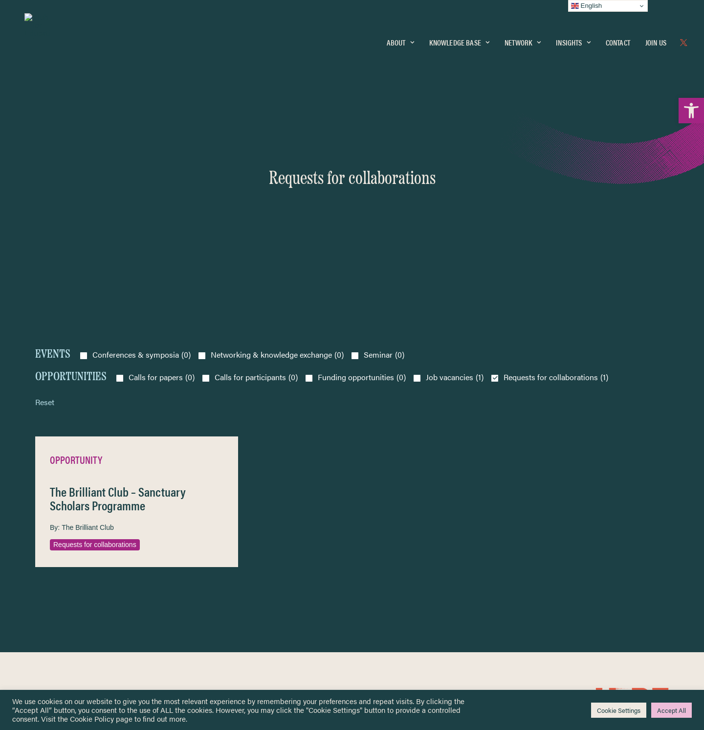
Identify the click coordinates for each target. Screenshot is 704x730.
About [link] (400, 42)
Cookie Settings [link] (618, 710)
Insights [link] (573, 42)
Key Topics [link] (375, 641)
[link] (691, 110)
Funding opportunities (362, 240)
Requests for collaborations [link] (94, 407)
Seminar (384, 218)
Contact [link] (618, 42)
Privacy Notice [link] (381, 556)
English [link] (586, 6)
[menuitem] (400, 42)
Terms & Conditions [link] (388, 567)
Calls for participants (256, 240)
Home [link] (44, 555)
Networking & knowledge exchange (277, 218)
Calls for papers (162, 240)
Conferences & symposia (141, 218)
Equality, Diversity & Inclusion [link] (401, 579)
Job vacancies (455, 240)
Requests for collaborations (556, 240)
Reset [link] (44, 265)
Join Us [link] (655, 42)
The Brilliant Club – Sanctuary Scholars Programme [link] (118, 362)
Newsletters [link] (59, 599)
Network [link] (523, 42)
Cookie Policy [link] (92, 718)
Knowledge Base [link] (459, 42)
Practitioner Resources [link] (392, 630)
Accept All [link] (671, 710)
